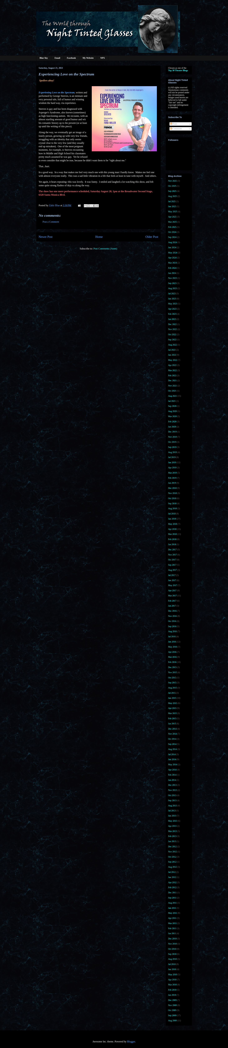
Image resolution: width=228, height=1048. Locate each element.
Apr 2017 (172, 590)
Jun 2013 (172, 816)
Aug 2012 (172, 867)
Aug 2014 (172, 749)
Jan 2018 (172, 544)
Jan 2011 (172, 933)
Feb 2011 (172, 928)
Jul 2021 (172, 401)
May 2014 (172, 764)
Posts (173, 124)
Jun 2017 (172, 580)
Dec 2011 (172, 892)
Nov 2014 (172, 734)
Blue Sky (44, 58)
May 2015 (172, 703)
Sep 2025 (172, 191)
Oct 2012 (172, 857)
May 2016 (172, 647)
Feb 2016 (172, 662)
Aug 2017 (172, 570)
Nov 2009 (172, 1005)
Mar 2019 (172, 473)
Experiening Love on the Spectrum (57, 92)
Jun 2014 (172, 759)
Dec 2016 (172, 611)
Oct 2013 (172, 795)
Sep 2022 (172, 339)
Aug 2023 (172, 288)
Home (99, 236)
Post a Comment (51, 221)
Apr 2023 (172, 309)
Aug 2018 (172, 508)
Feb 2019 (172, 478)
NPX (102, 58)
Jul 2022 (172, 350)
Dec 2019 (172, 432)
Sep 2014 (172, 744)
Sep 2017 (172, 565)
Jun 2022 (172, 355)
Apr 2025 (172, 217)
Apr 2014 (172, 770)
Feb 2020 (172, 421)
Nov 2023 (172, 278)
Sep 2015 (172, 682)
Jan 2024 (172, 273)
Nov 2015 (172, 672)
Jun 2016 (172, 642)
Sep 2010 (172, 954)
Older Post (151, 236)
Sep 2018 (172, 503)
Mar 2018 (172, 534)
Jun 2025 (172, 206)
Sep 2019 (172, 447)
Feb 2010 (172, 990)
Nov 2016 (172, 616)
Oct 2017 (172, 560)
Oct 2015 (172, 677)
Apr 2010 (172, 980)
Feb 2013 (172, 836)
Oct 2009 (172, 1010)
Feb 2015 (172, 718)
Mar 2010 (172, 985)
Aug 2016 (172, 631)
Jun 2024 (172, 247)
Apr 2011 (172, 918)
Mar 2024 (172, 263)
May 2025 (172, 211)
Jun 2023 (172, 299)
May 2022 (172, 360)
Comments (176, 129)
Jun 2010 (172, 969)
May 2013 (172, 821)
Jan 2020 (172, 427)
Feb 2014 (172, 775)
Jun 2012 (172, 877)
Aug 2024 (172, 242)
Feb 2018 (172, 539)
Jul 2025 (172, 201)
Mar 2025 (172, 222)
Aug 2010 (172, 959)
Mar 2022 (172, 370)
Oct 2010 (172, 949)
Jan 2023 (172, 319)
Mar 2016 (172, 657)
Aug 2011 (172, 903)
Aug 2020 (172, 411)
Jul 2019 (172, 457)
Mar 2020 (172, 416)
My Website (88, 58)
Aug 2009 (172, 1020)
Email (57, 58)
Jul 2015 (172, 693)
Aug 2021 (172, 396)
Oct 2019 (172, 442)
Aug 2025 (172, 196)
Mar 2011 (172, 923)
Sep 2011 (172, 898)
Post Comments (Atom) (105, 248)
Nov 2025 (172, 181)
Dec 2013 (172, 785)
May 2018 (172, 524)
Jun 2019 (172, 462)
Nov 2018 (172, 493)
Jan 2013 (172, 841)
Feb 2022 (172, 375)
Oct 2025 (172, 186)
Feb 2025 (172, 227)
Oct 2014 (172, 739)
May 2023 (172, 304)
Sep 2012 (172, 862)
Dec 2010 (172, 938)
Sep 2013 (172, 800)
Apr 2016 (172, 652)
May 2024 (172, 253)
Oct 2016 (172, 621)
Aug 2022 (172, 345)
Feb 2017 (172, 601)
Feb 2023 (172, 314)
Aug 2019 (172, 452)
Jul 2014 (172, 754)
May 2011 (172, 913)
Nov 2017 (172, 555)
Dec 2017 (172, 549)
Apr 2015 (172, 708)
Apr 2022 (172, 365)
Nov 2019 (172, 437)
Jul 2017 (172, 575)
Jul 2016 (172, 636)
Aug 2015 (172, 688)
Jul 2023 (172, 293)
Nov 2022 (172, 329)
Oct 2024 (172, 232)
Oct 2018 (172, 498)
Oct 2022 (172, 334)
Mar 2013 (172, 831)
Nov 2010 (172, 944)
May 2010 (172, 974)
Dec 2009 (172, 1000)
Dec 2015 (172, 667)
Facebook (71, 58)
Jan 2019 (172, 483)
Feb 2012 (172, 887)
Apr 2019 (172, 467)
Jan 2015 (172, 724)
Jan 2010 (172, 995)
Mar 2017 (172, 595)
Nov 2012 (172, 852)
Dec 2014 (172, 729)
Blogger (131, 1041)
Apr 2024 (172, 257)
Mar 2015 (172, 713)
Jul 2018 (172, 514)
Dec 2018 (172, 488)
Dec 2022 (172, 324)
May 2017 (172, 585)
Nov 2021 (172, 386)
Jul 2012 (172, 872)
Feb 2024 (172, 268)
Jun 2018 (172, 519)
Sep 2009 (172, 1015)
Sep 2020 (172, 406)
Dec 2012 (172, 846)
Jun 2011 (172, 908)
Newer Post (46, 236)
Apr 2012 (172, 882)
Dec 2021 (172, 380)
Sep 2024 (172, 237)
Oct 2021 (172, 391)
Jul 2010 (172, 964)
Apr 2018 (172, 529)
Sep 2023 (172, 283)
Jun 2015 (172, 698)
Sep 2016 (172, 626)
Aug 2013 (172, 805)
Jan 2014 (172, 780)
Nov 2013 (172, 790)
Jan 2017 (172, 606)
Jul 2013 (172, 810)
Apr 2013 (172, 826)
